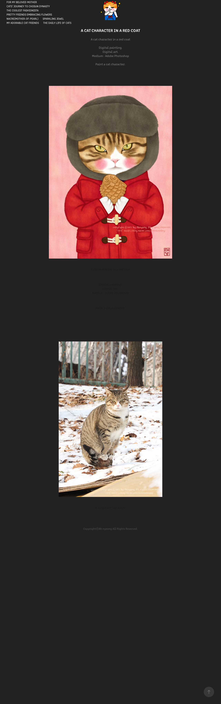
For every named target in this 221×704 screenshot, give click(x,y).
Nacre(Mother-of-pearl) (22, 18)
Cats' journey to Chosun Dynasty (28, 6)
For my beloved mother (22, 2)
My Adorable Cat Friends (23, 23)
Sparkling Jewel (53, 18)
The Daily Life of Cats (57, 23)
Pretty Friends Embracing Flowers (29, 14)
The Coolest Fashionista (23, 10)
